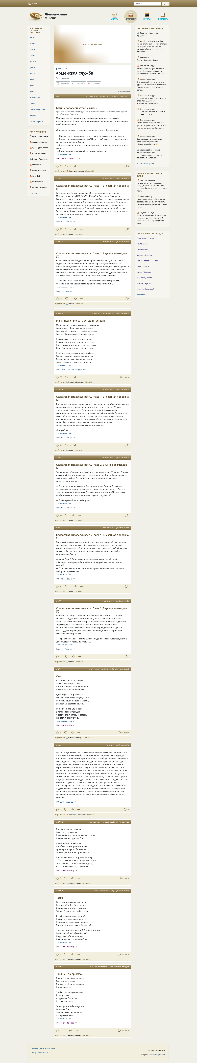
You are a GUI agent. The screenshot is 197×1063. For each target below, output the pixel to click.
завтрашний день (107, 313)
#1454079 (59, 745)
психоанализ (35, 97)
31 (61, 166)
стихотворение (37, 109)
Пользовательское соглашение (43, 1048)
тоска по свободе (122, 822)
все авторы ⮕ (142, 295)
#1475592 (59, 178)
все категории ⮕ (36, 121)
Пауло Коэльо (143, 244)
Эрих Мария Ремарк (145, 238)
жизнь (33, 37)
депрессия (96, 822)
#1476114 (59, 601)
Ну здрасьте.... (143, 35)
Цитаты (114, 14)
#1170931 (59, 967)
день (32, 79)
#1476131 (59, 457)
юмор (32, 55)
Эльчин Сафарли (144, 283)
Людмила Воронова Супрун (71, 369)
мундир (102, 96)
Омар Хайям (142, 249)
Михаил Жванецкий (145, 289)
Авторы (146, 14)
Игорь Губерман (144, 272)
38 (61, 377)
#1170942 (59, 822)
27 (61, 515)
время (32, 67)
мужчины (110, 745)
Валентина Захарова (67, 158)
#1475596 (59, 389)
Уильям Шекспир (144, 255)
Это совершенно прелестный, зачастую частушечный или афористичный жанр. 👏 (149, 141)
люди (32, 91)
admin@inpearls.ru (158, 1055)
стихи (91, 669)
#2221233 (59, 96)
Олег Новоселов (65, 802)
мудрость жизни (92, 96)
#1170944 (59, 669)
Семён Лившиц (65, 221)
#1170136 (59, 891)
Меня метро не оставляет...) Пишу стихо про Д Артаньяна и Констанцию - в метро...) (151, 101)
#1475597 (59, 528)
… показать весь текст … (65, 154)
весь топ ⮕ (34, 193)
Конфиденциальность (40, 1053)
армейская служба (126, 96)
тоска (97, 669)
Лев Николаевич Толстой (147, 261)
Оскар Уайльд (143, 266)
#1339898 (59, 313)
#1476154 (59, 242)
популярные (123, 91)
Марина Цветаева (144, 278)
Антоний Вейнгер (66, 725)
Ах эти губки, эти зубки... (147, 60)
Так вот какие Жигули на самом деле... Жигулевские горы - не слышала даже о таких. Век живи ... (152, 71)
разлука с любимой (122, 669)
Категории (130, 14)
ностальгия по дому (107, 891)
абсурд (33, 115)
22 (61, 656)
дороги (33, 73)
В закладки (63, 83)
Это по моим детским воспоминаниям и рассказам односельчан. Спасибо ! (149, 155)
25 (61, 229)
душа (32, 85)
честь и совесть (112, 96)
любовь (33, 43)
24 (61, 445)
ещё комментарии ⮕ (145, 163)
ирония (33, 61)
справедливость (108, 178)
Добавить (162, 14)
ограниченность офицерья (119, 967)
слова (32, 103)
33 (61, 298)
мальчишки (96, 313)
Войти (33, 3)
